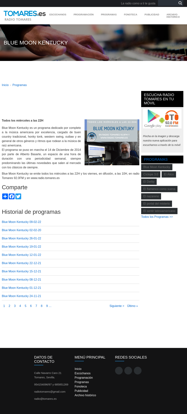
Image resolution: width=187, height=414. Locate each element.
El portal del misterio (156, 203)
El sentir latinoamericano (159, 210)
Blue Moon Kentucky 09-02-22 (21, 221)
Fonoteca (130, 14)
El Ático (169, 174)
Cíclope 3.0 (150, 174)
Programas (109, 14)
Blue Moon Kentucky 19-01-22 (21, 246)
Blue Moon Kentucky (156, 167)
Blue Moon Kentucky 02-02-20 (21, 230)
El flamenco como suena (159, 189)
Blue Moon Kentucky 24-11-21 (21, 296)
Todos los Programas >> (157, 216)
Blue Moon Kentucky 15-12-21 (21, 271)
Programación (84, 14)
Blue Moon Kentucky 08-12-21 (21, 279)
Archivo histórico (173, 15)
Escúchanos (57, 14)
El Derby (148, 181)
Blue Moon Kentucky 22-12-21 (21, 263)
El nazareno (151, 196)
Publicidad (152, 14)
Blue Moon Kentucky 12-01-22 (21, 254)
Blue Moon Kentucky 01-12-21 (21, 287)
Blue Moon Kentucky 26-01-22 (21, 238)
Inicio (38, 14)
